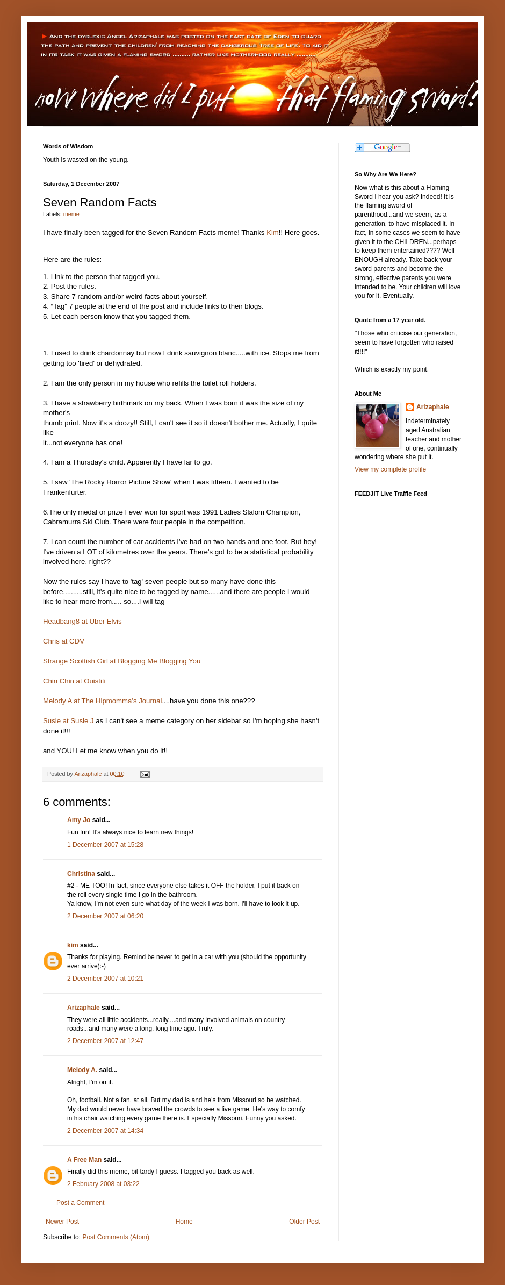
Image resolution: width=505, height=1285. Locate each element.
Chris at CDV (63, 641)
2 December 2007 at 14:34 (105, 1130)
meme (71, 214)
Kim (272, 233)
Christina (81, 873)
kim (72, 945)
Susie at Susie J (68, 721)
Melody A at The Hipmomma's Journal (102, 701)
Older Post (304, 1221)
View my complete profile (390, 469)
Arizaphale (88, 773)
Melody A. (82, 1070)
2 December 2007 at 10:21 (105, 978)
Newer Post (62, 1221)
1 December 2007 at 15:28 (105, 844)
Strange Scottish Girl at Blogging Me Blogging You (121, 661)
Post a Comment (80, 1203)
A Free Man (84, 1159)
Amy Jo (78, 820)
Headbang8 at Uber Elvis (82, 621)
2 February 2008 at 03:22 (103, 1184)
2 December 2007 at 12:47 (105, 1041)
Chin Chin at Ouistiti (74, 681)
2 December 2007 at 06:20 (105, 916)
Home (184, 1221)
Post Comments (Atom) (115, 1237)
